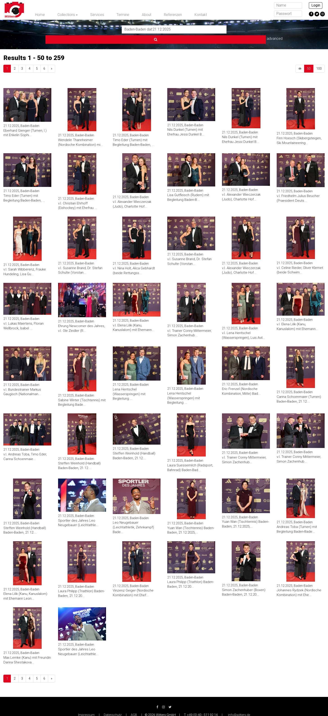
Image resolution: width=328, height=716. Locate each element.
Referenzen (173, 15)
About (146, 15)
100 (319, 58)
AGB (134, 705)
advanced (238, 29)
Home (40, 15)
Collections (66, 15)
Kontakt (201, 15)
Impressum (86, 705)
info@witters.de (239, 705)
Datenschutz (113, 705)
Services (97, 15)
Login (315, 5)
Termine (123, 15)
